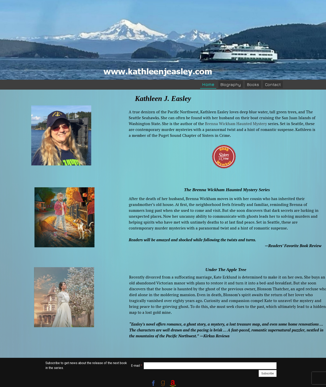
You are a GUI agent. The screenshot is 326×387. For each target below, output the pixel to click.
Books (253, 84)
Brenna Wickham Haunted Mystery (236, 123)
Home (208, 84)
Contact (273, 84)
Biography (230, 84)
